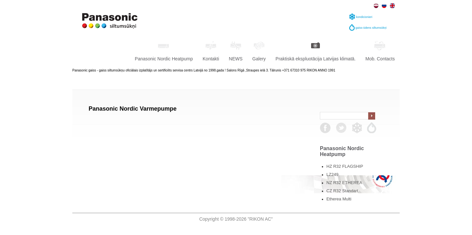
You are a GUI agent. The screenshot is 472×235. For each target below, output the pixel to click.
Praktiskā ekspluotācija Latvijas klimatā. (316, 50)
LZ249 (332, 174)
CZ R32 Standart (342, 190)
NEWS (236, 50)
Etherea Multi (338, 198)
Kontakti (211, 50)
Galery (259, 50)
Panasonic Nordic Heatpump (164, 50)
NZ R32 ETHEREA (344, 182)
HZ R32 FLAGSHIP (344, 166)
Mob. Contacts (380, 50)
